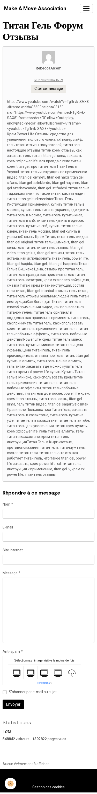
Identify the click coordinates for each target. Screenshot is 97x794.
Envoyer (13, 704)
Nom (6, 504)
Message (10, 573)
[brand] (35, 8)
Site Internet (13, 550)
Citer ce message (48, 88)
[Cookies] (10, 783)
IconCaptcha (43, 683)
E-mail (8, 527)
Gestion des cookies (48, 787)
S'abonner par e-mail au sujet (33, 692)
